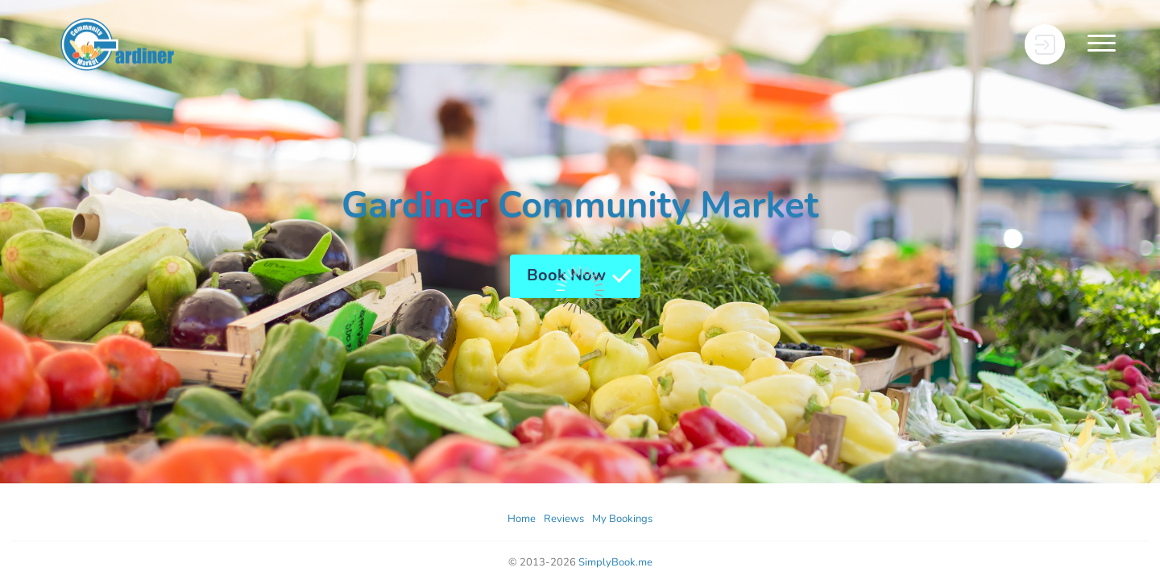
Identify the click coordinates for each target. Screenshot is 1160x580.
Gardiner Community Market (580, 205)
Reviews (564, 519)
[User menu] (1045, 44)
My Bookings (622, 519)
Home (522, 519)
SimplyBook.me (615, 562)
